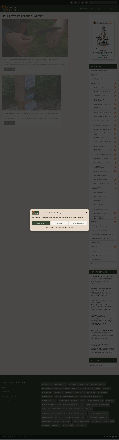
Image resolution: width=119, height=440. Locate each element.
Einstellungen (78, 223)
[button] (86, 213)
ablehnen (59, 223)
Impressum (70, 227)
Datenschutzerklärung (61, 227)
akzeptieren (41, 223)
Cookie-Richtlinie (50, 227)
